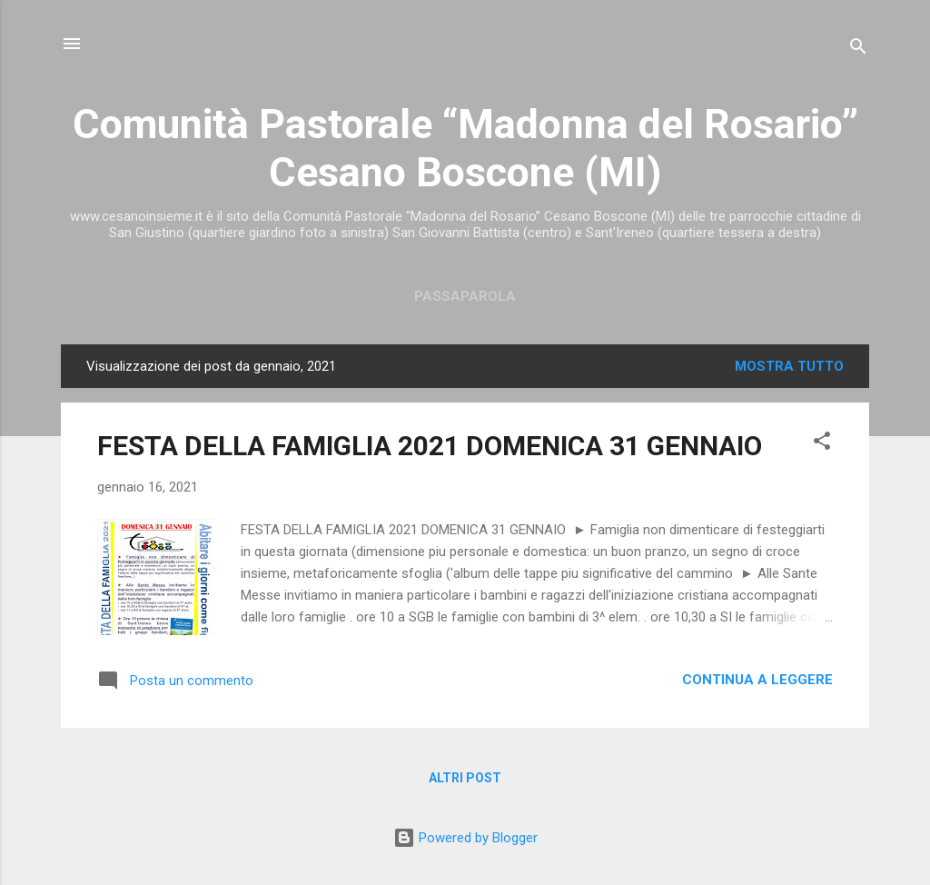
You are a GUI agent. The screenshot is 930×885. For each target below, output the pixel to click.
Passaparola (465, 296)
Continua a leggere (757, 679)
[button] (822, 444)
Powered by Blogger (465, 838)
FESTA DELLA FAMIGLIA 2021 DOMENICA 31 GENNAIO (429, 446)
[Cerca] (858, 49)
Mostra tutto (789, 366)
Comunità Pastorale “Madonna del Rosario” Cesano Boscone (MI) (465, 148)
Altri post (465, 778)
